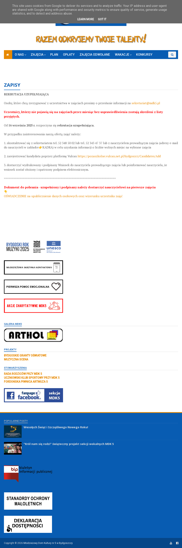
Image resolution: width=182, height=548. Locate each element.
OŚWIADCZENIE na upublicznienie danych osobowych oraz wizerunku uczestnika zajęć (63, 196)
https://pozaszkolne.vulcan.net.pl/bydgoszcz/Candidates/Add (119, 156)
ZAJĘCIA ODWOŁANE (95, 54)
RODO (10, 69)
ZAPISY (162, 61)
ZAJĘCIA (37, 54)
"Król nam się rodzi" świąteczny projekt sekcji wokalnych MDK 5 (69, 444)
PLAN (54, 54)
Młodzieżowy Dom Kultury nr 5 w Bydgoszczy (48, 543)
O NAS (19, 54)
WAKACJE (122, 54)
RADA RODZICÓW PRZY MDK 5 (23, 373)
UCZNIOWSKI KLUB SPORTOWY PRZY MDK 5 (31, 377)
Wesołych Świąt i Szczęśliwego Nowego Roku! (56, 427)
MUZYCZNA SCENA (16, 359)
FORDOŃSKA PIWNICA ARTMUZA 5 (26, 381)
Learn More (85, 19)
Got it (102, 19)
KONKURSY (144, 54)
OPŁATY (69, 54)
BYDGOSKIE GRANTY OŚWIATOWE (25, 355)
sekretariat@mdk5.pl (146, 103)
